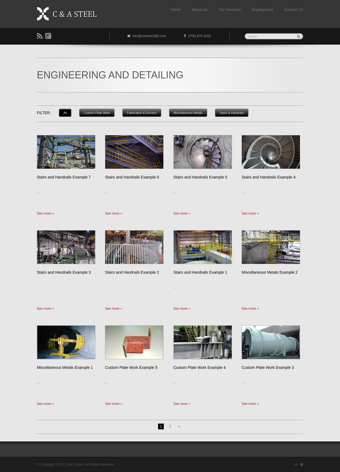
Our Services (230, 9)
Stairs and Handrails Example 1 (200, 272)
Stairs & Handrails (232, 112)
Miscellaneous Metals (188, 112)
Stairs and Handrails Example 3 (64, 272)
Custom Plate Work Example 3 (268, 367)
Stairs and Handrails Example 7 (64, 177)
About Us (200, 9)
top (298, 464)
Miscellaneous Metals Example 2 (270, 272)
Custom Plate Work (97, 112)
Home (175, 9)
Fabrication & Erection (142, 112)
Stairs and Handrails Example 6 (132, 177)
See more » (45, 213)
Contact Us (293, 9)
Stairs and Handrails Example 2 (132, 272)
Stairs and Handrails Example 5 (200, 177)
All (65, 112)
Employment (262, 9)
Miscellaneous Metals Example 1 (65, 367)
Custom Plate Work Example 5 (131, 367)
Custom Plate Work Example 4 (199, 367)
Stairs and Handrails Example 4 (268, 177)
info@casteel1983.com (149, 36)
